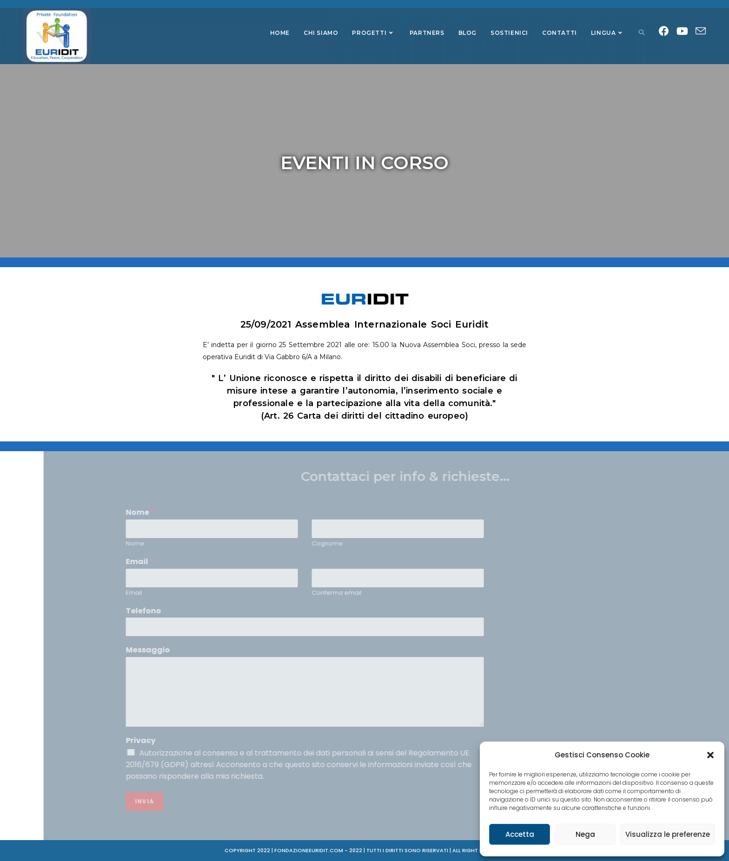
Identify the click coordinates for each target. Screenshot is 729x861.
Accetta (519, 834)
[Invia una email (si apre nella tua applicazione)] (700, 31)
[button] (710, 755)
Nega (585, 834)
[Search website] (641, 33)
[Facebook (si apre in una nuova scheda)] (664, 31)
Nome (563, 544)
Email (562, 593)
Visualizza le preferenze (667, 834)
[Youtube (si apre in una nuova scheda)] (682, 31)
